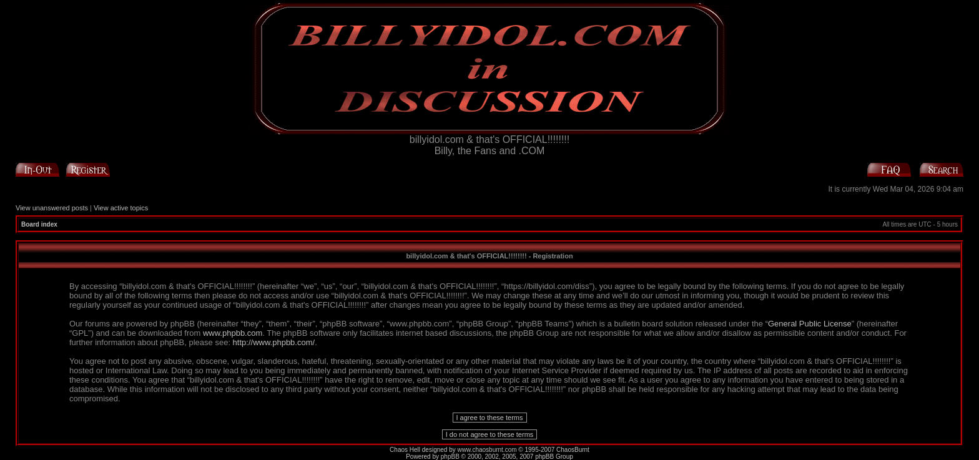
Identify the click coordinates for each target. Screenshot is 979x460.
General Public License (810, 323)
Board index (39, 224)
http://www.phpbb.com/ (274, 342)
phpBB (450, 456)
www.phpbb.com (232, 333)
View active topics (121, 208)
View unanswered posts (52, 208)
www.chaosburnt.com (487, 449)
